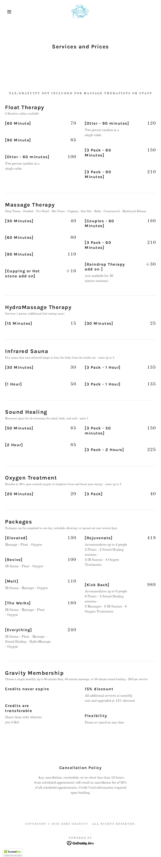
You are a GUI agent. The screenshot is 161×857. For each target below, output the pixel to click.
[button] (8, 12)
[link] (80, 11)
